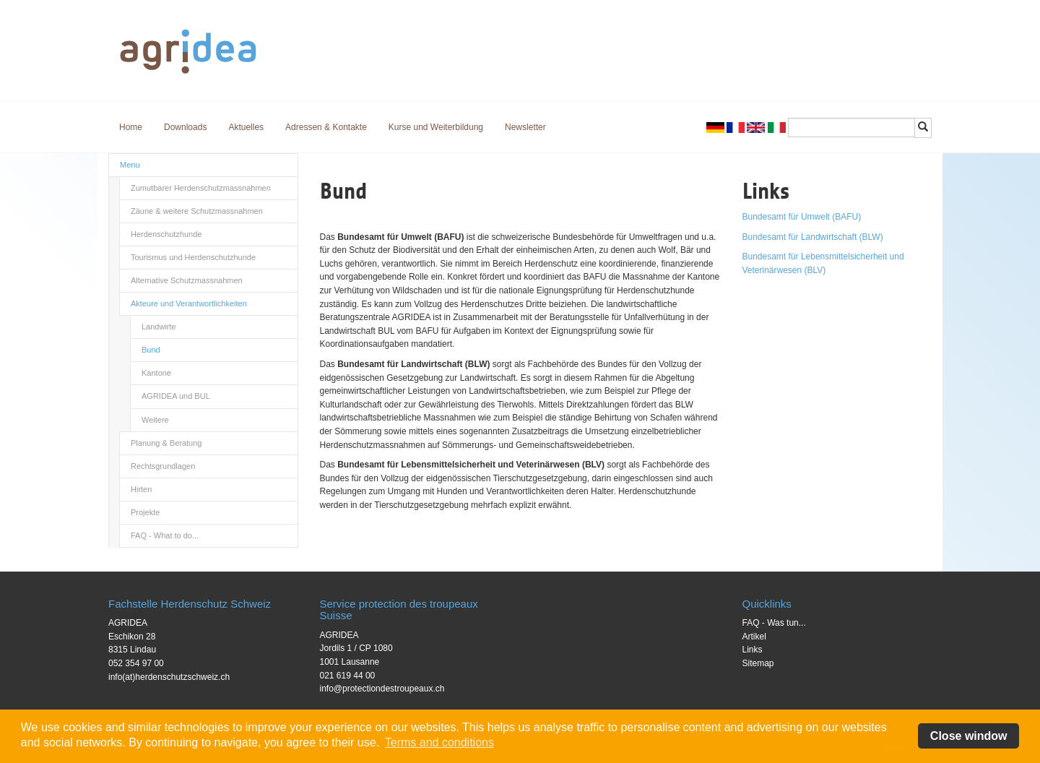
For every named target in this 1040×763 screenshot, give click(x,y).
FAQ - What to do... (165, 535)
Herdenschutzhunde (166, 234)
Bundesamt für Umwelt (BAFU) (802, 217)
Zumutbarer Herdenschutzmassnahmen (201, 188)
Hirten (141, 489)
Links (752, 650)
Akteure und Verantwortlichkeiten (189, 303)
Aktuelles (246, 127)
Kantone (156, 372)
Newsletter (525, 127)
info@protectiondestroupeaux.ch (382, 689)
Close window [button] (969, 736)
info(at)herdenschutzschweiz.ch (169, 677)
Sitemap (758, 663)
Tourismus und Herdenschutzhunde (193, 257)
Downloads (185, 127)
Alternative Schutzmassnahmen (187, 280)
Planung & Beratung (166, 443)
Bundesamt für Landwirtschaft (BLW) (812, 237)
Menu (130, 164)
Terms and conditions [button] (439, 742)
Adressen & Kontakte (326, 127)
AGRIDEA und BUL (176, 396)
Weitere (155, 419)
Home (130, 127)
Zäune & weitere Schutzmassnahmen (197, 211)
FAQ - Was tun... (774, 623)
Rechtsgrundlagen (163, 466)
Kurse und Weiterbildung (436, 127)
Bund (151, 349)
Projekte (145, 512)
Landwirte (159, 326)
